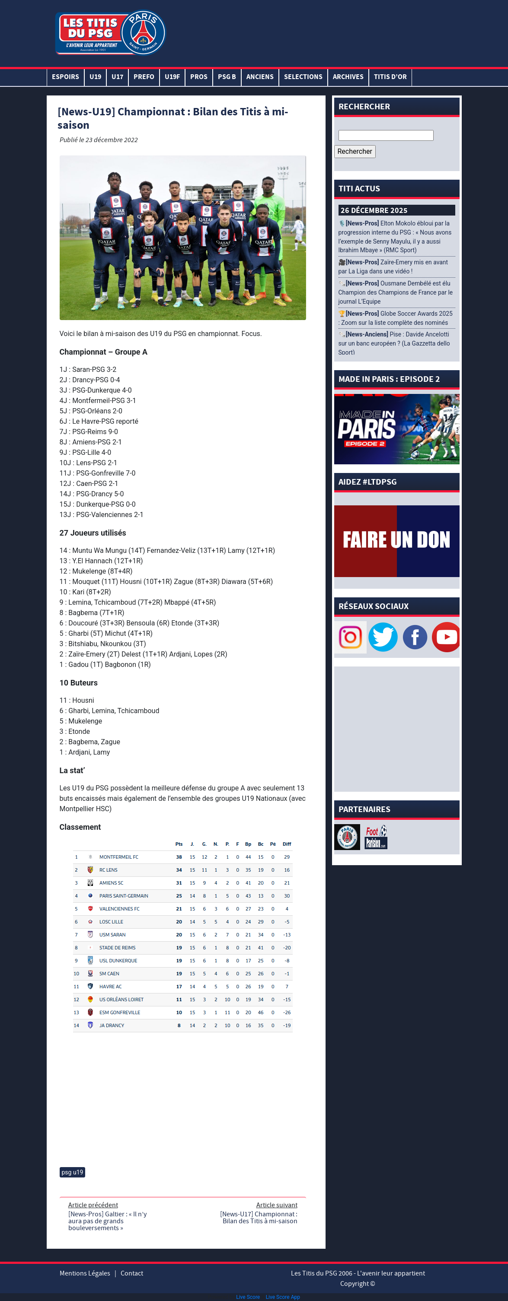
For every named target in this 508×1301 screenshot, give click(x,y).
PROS (199, 77)
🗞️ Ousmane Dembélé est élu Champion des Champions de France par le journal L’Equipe (396, 292)
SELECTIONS (303, 77)
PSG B (227, 77)
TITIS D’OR (390, 77)
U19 (95, 77)
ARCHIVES (348, 77)
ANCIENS (260, 77)
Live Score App (283, 1297)
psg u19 (72, 1172)
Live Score (248, 1297)
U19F (172, 77)
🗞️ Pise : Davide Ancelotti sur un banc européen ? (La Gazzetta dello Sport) (394, 343)
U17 (117, 77)
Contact (132, 1273)
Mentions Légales (85, 1273)
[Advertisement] (314, 31)
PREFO (144, 77)
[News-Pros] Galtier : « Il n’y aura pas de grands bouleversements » (107, 1221)
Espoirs (65, 77)
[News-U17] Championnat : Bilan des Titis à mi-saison (258, 1217)
